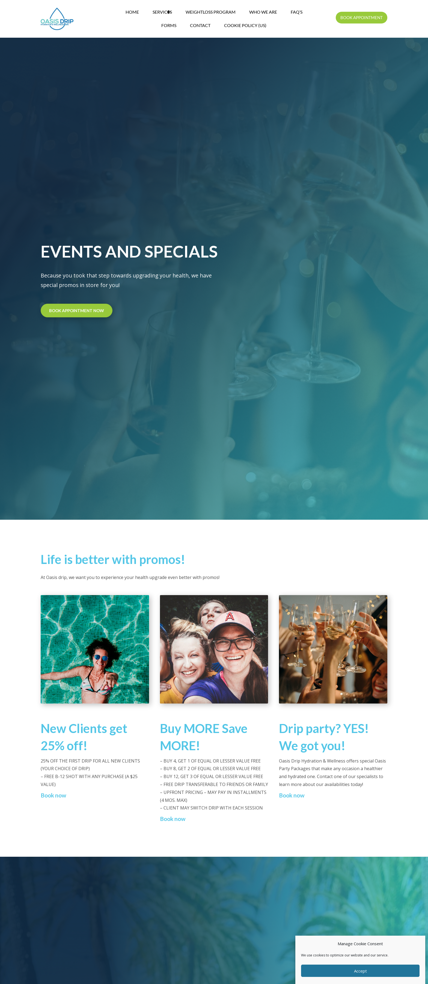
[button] (168, 12)
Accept (360, 971)
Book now (53, 795)
